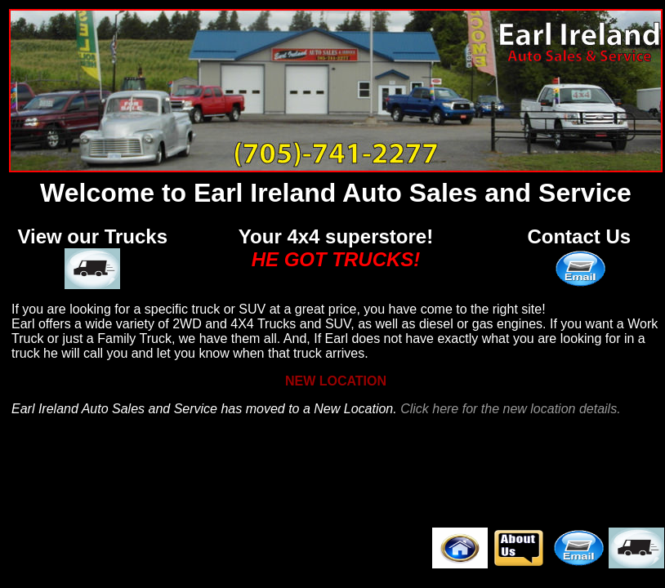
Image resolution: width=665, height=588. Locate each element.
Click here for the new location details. (510, 409)
